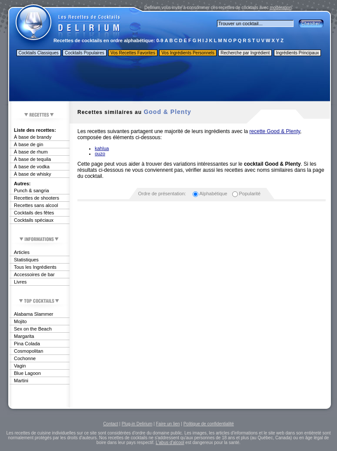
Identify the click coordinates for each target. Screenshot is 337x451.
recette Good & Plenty (275, 131)
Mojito (20, 321)
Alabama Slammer (33, 314)
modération (280, 7)
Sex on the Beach (33, 328)
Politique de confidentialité (209, 423)
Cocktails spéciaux (33, 220)
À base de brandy (32, 137)
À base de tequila (32, 159)
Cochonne (25, 358)
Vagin (20, 365)
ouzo (100, 153)
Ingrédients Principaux (297, 52)
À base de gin (28, 144)
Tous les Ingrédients (35, 267)
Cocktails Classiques (39, 52)
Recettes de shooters (36, 197)
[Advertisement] (169, 79)
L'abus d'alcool (170, 442)
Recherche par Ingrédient (245, 52)
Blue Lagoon (27, 373)
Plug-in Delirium (137, 423)
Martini (21, 380)
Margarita (24, 336)
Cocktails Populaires (84, 52)
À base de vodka (32, 166)
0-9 (160, 40)
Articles (22, 252)
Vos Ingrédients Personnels (187, 52)
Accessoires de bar (34, 274)
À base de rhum (31, 151)
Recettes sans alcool (36, 205)
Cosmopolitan (28, 351)
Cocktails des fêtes (34, 212)
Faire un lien (168, 423)
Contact (110, 423)
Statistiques (26, 259)
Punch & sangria (31, 190)
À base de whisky (32, 174)
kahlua (102, 148)
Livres (20, 281)
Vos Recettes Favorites (132, 52)
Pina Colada (27, 343)
